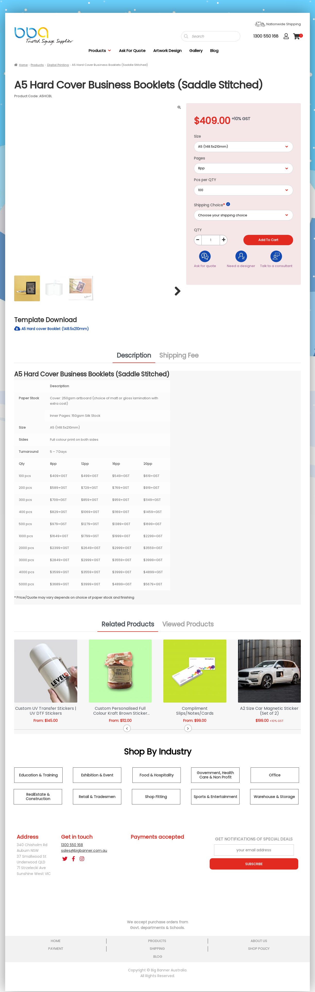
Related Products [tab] (127, 628)
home (26, 944)
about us (113, 944)
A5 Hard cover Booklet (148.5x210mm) (56, 332)
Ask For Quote (132, 50)
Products (100, 50)
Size (197, 136)
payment (157, 944)
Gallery (195, 50)
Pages (199, 158)
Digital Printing (58, 65)
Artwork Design (167, 50)
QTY (198, 230)
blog (288, 944)
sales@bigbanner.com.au (84, 854)
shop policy (244, 944)
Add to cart (268, 239)
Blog (214, 50)
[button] (147, 732)
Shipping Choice (212, 205)
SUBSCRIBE (254, 867)
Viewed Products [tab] (188, 628)
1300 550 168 (72, 848)
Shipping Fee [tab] (179, 359)
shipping (200, 944)
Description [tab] (134, 359)
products (70, 944)
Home (23, 65)
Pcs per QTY (205, 179)
